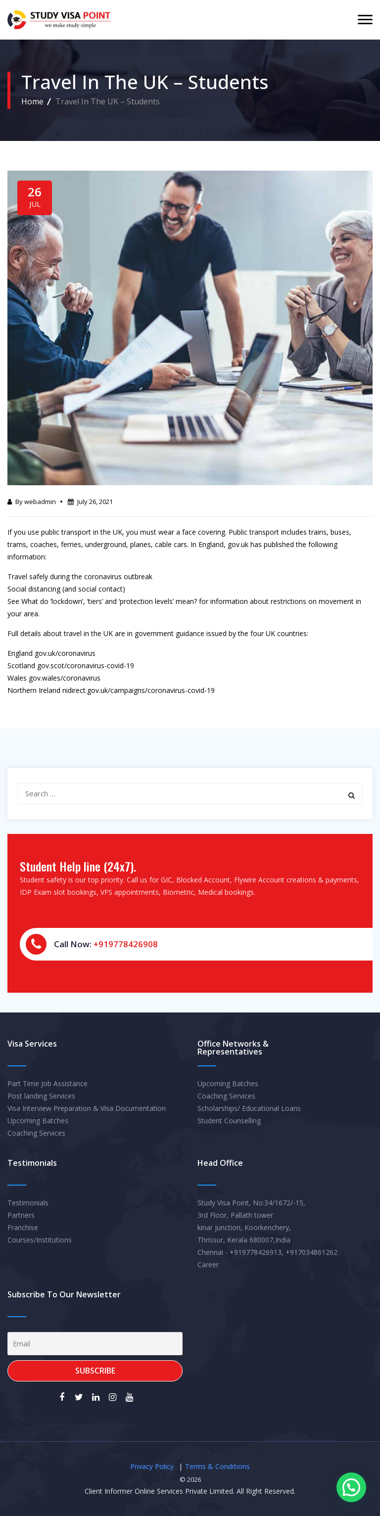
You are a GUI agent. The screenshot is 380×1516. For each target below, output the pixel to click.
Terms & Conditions (217, 1466)
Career (208, 1264)
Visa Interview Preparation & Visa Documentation (86, 1108)
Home (32, 101)
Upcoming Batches (37, 1120)
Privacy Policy (152, 1466)
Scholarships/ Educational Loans (249, 1108)
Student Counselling (229, 1120)
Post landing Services (41, 1096)
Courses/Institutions (39, 1239)
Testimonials (27, 1202)
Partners (21, 1215)
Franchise (22, 1227)
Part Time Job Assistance (47, 1083)
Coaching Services (36, 1133)
